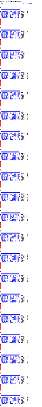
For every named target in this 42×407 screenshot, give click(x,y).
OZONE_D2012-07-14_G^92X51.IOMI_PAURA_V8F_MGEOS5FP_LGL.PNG (10, 253)
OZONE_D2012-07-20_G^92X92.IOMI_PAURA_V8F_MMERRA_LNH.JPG (10, 178)
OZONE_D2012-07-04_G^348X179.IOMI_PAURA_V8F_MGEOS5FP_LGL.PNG (10, 365)
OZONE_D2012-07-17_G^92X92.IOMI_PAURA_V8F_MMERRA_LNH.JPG (10, 215)
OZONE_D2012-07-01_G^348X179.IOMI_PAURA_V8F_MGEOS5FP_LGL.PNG (10, 400)
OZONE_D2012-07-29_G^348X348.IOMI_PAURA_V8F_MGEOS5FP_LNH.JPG (10, 48)
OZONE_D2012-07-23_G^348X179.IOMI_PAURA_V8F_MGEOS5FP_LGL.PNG (10, 135)
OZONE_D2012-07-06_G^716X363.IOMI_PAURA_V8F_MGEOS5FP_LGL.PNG (10, 341)
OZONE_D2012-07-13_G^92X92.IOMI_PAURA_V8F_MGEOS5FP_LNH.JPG (10, 263)
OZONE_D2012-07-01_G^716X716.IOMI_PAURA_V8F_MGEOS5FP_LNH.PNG (10, 398)
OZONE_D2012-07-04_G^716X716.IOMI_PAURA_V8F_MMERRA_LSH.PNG (10, 360)
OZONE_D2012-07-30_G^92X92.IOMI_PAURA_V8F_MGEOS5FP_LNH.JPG (10, 39)
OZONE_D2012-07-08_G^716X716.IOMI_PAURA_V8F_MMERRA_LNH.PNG (10, 315)
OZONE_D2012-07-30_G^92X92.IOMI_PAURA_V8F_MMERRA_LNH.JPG (10, 35)
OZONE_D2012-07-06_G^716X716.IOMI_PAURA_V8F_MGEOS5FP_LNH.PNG (10, 340)
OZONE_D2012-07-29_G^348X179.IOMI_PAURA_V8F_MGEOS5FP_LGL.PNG (10, 49)
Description (31, 3)
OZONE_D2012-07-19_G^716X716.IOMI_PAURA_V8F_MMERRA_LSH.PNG (10, 182)
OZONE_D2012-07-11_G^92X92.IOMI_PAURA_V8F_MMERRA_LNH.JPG (10, 284)
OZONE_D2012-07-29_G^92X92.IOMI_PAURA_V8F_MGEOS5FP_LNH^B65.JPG (11, 56)
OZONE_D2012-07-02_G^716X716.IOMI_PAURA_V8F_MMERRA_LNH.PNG (10, 384)
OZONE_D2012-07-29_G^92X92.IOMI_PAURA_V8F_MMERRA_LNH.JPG (10, 53)
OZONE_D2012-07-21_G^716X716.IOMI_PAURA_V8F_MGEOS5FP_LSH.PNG (10, 157)
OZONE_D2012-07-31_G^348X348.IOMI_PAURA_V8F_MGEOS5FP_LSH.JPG (10, 11)
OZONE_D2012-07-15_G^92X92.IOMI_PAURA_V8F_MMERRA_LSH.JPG (10, 237)
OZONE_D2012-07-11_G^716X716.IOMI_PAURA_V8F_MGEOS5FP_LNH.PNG (10, 280)
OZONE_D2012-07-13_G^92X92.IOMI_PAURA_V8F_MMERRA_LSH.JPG (10, 260)
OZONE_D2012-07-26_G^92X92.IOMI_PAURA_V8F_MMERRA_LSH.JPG (10, 95)
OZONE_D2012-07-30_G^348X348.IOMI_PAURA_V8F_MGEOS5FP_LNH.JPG (10, 30)
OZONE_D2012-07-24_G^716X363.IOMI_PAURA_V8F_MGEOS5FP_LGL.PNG (10, 118)
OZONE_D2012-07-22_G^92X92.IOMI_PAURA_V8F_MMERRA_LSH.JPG (10, 150)
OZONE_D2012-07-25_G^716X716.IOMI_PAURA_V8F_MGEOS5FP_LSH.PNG (10, 102)
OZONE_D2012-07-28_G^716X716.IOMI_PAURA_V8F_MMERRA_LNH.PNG (10, 60)
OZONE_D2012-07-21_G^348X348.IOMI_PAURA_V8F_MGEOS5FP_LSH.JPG (10, 160)
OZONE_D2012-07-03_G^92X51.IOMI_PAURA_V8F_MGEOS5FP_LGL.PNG (10, 382)
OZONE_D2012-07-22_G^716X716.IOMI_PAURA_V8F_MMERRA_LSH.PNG (10, 141)
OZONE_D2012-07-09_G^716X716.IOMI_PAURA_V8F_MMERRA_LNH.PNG (10, 301)
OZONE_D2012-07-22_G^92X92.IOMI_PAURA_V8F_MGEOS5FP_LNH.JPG (10, 153)
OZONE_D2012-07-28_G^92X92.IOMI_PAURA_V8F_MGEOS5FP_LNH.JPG (10, 71)
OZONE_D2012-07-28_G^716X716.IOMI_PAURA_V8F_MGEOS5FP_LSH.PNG (10, 61)
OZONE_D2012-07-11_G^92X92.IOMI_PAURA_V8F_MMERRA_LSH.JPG (10, 283)
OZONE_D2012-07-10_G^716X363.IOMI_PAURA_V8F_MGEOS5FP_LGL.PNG (10, 293)
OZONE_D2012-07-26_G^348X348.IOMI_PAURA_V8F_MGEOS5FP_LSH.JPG (10, 92)
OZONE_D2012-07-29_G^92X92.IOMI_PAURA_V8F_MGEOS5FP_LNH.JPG (10, 57)
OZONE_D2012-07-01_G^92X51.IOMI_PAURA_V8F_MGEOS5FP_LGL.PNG (10, 405)
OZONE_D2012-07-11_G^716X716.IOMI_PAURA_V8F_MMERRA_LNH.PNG (10, 278)
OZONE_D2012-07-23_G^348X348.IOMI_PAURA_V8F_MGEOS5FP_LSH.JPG (10, 133)
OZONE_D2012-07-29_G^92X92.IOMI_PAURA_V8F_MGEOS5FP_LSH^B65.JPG (11, 54)
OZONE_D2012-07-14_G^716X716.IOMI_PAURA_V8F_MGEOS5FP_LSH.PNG (10, 244)
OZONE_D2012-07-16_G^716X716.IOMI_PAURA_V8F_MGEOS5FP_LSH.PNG (10, 221)
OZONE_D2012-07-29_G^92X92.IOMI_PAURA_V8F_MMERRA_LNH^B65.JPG (10, 52)
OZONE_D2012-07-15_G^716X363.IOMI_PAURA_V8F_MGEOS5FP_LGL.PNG (10, 235)
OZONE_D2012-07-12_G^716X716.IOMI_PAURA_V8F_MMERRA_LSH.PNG (10, 265)
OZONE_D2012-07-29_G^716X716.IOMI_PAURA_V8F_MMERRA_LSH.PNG (10, 41)
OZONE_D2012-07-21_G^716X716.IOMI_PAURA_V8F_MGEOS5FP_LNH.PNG (10, 158)
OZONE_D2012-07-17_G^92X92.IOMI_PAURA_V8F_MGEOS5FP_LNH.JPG (10, 217)
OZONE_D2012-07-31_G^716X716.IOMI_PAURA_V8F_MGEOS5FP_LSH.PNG (10, 8)
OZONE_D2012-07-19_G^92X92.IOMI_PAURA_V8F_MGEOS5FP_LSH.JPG (10, 191)
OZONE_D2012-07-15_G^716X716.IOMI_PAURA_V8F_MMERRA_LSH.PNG (10, 231)
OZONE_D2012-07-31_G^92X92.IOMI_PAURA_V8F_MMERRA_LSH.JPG (10, 15)
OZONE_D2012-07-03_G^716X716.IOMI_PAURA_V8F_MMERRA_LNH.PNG (10, 373)
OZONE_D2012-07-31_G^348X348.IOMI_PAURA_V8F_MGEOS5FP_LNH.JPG (10, 12)
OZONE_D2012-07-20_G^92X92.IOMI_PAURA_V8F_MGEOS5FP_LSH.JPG (10, 179)
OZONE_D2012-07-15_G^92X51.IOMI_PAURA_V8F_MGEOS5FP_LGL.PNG (10, 241)
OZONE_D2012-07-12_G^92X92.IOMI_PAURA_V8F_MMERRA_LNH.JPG (10, 273)
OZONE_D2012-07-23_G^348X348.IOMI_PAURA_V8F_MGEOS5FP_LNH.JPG (10, 134)
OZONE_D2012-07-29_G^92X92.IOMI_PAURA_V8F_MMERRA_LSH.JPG (10, 51)
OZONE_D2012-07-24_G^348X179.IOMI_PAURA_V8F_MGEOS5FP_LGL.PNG (10, 121)
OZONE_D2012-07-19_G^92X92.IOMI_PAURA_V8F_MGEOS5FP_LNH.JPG (10, 192)
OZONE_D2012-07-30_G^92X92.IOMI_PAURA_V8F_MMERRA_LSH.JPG (10, 33)
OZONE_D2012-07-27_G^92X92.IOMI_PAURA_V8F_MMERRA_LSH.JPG (10, 81)
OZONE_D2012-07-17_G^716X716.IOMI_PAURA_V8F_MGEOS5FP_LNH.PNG (10, 211)
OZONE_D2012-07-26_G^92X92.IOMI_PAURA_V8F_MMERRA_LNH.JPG (10, 96)
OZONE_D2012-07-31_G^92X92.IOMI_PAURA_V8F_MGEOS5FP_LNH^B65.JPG (11, 20)
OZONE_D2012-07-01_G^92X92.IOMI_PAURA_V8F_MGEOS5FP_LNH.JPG (10, 404)
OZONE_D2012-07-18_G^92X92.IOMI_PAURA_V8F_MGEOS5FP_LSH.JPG (10, 204)
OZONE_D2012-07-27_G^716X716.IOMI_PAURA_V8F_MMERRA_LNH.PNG (10, 74)
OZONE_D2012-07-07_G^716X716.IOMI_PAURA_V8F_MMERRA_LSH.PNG (10, 325)
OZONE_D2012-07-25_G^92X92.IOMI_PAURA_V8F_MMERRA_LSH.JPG (10, 109)
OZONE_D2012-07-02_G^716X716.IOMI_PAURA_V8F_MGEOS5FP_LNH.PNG (10, 386)
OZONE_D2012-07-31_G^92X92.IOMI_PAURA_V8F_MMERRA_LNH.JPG (10, 17)
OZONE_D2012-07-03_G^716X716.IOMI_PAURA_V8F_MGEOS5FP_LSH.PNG (10, 374)
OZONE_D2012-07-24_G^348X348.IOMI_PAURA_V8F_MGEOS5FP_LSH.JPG (10, 119)
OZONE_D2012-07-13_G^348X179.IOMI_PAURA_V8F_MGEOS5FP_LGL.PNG (10, 259)
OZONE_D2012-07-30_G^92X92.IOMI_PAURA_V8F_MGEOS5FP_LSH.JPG (10, 37)
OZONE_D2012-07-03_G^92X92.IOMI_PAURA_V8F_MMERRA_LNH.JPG (10, 379)
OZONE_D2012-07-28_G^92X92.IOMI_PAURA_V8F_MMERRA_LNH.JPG (10, 69)
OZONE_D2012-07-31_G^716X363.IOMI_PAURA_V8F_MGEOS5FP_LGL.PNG (10, 10)
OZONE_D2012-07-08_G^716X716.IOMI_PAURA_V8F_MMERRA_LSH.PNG (10, 314)
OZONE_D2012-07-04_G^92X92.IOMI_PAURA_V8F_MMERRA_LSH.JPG (10, 366)
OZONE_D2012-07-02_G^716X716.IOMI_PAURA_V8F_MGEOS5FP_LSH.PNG (10, 385)
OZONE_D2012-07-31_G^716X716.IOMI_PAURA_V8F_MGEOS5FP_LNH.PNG (10, 9)
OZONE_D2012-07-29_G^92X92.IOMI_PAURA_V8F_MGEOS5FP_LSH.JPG (10, 55)
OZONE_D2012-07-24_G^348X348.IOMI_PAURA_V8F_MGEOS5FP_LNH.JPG (10, 120)
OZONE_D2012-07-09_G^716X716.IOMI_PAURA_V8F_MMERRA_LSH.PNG (10, 300)
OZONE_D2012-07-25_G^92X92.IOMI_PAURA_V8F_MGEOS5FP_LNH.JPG (10, 112)
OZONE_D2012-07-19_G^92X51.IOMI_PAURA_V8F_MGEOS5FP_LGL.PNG (10, 193)
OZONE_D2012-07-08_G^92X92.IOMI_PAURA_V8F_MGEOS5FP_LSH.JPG (10, 322)
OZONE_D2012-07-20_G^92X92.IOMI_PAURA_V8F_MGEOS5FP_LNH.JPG (10, 180)
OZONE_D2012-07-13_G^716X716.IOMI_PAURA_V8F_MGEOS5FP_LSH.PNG (10, 256)
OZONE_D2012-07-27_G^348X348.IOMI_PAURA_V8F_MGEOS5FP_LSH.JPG (10, 78)
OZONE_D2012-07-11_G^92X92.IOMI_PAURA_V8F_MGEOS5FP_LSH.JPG (10, 285)
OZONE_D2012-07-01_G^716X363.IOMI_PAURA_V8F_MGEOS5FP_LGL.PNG (10, 399)
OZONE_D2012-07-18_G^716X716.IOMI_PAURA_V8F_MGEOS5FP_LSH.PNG (10, 196)
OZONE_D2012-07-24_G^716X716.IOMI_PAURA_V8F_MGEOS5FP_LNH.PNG (10, 117)
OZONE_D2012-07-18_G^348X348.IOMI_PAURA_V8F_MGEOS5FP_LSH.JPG (10, 199)
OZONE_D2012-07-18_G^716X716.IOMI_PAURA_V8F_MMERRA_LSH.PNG (10, 194)
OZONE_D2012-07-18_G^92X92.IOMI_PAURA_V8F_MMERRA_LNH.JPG (10, 203)
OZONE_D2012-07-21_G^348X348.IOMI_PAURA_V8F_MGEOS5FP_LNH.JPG (10, 161)
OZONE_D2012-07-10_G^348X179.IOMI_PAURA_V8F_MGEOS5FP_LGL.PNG (10, 294)
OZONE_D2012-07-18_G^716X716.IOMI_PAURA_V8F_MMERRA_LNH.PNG (10, 195)
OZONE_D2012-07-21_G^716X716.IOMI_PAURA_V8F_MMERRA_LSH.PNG (10, 155)
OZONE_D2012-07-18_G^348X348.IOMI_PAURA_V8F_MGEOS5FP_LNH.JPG (10, 200)
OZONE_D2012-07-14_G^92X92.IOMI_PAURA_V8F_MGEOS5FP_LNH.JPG (10, 252)
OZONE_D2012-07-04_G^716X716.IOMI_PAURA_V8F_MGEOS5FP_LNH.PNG (10, 363)
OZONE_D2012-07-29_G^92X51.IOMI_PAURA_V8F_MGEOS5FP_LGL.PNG (10, 58)
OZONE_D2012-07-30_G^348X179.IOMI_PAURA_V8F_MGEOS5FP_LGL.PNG (10, 31)
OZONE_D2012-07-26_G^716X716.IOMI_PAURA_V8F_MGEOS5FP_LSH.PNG (10, 89)
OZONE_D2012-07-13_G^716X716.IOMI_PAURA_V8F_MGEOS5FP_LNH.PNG (10, 257)
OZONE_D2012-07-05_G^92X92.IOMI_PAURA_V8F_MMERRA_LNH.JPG (10, 356)
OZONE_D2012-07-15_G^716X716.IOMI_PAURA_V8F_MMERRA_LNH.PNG (10, 232)
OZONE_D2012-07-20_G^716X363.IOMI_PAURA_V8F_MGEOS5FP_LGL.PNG (10, 173)
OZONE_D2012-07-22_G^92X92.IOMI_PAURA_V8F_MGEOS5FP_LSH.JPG (10, 152)
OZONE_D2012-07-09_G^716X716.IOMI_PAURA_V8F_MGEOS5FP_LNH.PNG (10, 303)
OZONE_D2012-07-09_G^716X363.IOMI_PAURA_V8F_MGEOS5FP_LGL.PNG (10, 304)
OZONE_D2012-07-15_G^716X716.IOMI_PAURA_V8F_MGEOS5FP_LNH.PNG (10, 234)
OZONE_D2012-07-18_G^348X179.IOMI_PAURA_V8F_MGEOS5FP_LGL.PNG (10, 201)
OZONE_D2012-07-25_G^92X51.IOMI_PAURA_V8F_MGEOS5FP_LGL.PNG (10, 113)
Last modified (23, 3)
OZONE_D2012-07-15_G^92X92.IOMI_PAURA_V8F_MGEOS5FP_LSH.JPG (10, 239)
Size (28, 3)
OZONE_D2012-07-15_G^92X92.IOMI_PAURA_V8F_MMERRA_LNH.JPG (10, 238)
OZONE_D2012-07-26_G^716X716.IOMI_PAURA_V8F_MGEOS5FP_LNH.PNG (10, 90)
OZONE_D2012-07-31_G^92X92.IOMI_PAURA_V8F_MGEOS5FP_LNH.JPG (10, 21)
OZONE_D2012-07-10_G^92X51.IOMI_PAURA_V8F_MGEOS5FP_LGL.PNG (10, 299)
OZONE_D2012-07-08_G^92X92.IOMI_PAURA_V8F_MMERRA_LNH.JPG (10, 321)
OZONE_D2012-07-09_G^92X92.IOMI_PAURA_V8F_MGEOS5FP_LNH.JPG (10, 312)
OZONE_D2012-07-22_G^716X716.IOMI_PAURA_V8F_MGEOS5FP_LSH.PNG (10, 143)
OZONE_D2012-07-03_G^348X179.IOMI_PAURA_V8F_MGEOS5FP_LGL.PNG (10, 377)
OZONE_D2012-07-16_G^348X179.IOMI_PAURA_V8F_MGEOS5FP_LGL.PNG (10, 224)
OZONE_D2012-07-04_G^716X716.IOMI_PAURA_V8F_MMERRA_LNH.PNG (10, 361)
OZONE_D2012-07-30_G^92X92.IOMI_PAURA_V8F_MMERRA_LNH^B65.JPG (10, 34)
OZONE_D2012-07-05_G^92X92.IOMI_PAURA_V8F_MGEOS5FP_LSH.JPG (10, 357)
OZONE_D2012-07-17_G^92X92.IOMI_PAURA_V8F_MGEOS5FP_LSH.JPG (10, 216)
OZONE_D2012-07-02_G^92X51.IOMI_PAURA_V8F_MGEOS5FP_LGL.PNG (10, 394)
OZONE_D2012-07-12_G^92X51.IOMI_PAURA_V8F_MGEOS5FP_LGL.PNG (10, 276)
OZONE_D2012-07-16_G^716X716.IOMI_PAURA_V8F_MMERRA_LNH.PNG (10, 220)
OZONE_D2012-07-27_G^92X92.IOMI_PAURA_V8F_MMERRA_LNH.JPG (10, 82)
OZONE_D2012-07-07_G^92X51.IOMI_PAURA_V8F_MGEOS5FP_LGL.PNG (10, 336)
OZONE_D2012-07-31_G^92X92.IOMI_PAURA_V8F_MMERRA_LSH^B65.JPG (10, 14)
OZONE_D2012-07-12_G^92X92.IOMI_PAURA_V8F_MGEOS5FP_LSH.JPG (10, 274)
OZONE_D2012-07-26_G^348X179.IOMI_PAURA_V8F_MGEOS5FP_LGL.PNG (10, 94)
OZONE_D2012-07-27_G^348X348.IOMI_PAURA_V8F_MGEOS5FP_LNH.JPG (10, 79)
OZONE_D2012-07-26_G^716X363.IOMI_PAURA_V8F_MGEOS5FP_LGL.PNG (10, 91)
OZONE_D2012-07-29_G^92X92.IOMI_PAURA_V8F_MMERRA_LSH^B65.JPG (10, 50)
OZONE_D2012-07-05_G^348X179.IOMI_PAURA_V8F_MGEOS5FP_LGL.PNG (10, 354)
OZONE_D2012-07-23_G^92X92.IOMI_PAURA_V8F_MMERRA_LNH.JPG (10, 137)
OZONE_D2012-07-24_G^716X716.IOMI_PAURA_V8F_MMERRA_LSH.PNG (10, 114)
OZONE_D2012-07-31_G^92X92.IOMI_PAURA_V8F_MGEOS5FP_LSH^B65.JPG (11, 18)
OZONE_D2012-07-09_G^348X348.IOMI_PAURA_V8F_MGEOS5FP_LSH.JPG (10, 305)
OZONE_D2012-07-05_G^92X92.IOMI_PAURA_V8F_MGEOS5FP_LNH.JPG (10, 358)
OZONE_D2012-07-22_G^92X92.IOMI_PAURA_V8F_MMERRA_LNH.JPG (10, 151)
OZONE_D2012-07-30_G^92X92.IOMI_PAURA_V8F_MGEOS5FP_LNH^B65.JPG (11, 38)
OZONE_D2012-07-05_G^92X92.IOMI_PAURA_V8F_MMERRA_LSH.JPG (10, 355)
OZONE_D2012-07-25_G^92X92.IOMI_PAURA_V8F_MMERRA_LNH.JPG (10, 110)
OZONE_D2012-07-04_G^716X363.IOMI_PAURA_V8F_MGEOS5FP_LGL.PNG (10, 364)
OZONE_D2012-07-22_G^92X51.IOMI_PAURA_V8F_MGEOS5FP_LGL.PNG (10, 154)
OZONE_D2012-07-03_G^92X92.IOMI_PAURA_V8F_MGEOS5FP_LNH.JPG (10, 381)
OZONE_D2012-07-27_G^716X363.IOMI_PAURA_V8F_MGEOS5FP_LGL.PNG (10, 77)
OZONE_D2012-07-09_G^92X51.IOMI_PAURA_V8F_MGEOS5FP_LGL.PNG (10, 313)
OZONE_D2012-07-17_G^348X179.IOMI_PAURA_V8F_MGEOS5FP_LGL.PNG (10, 213)
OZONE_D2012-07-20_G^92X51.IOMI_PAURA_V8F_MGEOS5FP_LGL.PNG (10, 181)
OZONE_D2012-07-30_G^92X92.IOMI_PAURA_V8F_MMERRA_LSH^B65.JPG (10, 32)
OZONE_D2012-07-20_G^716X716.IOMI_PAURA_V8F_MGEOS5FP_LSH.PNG (10, 171)
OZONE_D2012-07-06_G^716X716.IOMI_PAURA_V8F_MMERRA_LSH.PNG (10, 337)
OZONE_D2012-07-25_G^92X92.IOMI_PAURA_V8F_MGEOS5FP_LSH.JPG (10, 111)
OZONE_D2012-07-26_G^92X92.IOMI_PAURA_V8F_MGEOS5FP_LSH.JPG (10, 97)
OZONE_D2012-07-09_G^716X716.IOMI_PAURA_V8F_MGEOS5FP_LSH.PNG (10, 302)
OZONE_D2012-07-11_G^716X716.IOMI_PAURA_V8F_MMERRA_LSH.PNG (10, 277)
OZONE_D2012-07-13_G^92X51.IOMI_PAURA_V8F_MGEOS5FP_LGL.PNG (10, 264)
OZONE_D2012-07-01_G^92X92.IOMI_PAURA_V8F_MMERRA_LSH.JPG (10, 401)
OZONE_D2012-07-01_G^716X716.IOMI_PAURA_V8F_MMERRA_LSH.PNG (10, 395)
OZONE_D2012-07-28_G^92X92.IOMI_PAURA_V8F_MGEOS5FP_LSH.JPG (10, 70)
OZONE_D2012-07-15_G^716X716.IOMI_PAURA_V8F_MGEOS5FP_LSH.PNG (10, 233)
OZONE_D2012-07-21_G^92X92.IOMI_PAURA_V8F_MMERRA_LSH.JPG (10, 163)
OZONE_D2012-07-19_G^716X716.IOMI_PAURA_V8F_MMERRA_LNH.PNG (10, 183)
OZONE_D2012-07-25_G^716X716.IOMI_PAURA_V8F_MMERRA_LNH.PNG (10, 101)
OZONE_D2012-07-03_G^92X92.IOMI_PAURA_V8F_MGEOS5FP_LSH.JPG (10, 380)
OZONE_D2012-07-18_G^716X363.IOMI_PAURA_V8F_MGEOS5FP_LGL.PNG (10, 198)
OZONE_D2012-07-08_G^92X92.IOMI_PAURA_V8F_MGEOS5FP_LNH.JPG (10, 323)
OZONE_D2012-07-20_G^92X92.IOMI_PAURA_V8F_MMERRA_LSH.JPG (10, 177)
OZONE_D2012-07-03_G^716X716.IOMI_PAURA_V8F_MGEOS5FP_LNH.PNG (10, 375)
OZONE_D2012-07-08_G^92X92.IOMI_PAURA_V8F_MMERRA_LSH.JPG (10, 320)
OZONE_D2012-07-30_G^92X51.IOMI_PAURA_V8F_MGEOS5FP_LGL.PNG (10, 40)
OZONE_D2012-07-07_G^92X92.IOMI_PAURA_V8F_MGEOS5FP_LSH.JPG (10, 334)
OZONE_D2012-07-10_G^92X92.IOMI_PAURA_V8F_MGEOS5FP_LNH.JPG (10, 298)
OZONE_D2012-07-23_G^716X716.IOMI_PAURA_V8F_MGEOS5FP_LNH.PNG (10, 131)
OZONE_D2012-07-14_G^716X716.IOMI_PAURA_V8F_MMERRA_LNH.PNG (10, 243)
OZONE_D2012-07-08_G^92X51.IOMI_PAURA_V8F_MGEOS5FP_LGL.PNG (10, 324)
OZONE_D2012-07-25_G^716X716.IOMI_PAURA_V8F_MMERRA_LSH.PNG (10, 100)
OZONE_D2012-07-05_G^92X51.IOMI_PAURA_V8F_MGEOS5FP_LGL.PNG (10, 359)
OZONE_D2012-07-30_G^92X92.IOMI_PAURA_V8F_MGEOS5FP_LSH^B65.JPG (11, 36)
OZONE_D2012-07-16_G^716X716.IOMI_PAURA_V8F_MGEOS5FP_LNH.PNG (10, 222)
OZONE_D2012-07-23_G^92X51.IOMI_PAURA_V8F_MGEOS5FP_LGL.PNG (10, 140)
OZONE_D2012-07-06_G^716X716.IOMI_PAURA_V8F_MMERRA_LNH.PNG (10, 338)
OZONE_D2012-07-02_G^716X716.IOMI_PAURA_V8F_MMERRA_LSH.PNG (10, 383)
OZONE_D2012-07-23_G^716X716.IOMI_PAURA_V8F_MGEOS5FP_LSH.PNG (10, 130)
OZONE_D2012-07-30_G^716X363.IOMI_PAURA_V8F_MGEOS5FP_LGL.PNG (10, 28)
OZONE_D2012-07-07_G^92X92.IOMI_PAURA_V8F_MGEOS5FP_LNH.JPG (10, 335)
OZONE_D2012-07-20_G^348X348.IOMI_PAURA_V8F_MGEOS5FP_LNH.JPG (10, 175)
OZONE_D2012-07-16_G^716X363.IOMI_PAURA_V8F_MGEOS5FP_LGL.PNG (10, 223)
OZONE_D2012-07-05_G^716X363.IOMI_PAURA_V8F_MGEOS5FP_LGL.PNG (10, 353)
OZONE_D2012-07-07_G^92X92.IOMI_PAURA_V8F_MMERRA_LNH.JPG (10, 333)
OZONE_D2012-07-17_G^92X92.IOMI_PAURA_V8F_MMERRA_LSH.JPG (10, 214)
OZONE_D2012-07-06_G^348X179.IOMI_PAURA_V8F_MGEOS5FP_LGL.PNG (10, 342)
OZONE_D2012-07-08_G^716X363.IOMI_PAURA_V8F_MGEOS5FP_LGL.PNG (10, 318)
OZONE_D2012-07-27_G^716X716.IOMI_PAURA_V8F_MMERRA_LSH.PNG (10, 73)
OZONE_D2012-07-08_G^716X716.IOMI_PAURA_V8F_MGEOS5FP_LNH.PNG (10, 317)
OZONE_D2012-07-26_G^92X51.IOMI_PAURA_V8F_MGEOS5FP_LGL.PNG (10, 99)
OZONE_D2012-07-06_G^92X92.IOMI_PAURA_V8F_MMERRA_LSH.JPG (10, 343)
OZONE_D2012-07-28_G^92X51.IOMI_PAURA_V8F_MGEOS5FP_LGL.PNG (10, 72)
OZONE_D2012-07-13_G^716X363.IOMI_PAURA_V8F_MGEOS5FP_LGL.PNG (10, 258)
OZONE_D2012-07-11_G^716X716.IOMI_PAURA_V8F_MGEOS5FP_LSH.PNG (10, 279)
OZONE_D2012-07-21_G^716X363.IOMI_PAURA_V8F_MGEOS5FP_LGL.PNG (10, 159)
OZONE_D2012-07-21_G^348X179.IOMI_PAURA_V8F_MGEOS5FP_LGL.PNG (10, 162)
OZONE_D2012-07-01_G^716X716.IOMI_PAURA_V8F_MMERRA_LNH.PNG (10, 396)
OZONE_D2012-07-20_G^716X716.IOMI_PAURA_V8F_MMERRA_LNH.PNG (10, 170)
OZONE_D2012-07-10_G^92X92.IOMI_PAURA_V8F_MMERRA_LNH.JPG (10, 296)
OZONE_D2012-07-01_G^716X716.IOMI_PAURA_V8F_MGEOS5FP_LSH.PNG (10, 397)
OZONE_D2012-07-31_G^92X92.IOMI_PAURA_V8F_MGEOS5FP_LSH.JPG (10, 19)
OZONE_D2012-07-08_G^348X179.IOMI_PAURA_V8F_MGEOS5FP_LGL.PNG (10, 319)
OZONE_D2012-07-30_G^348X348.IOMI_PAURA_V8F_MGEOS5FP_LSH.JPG (10, 29)
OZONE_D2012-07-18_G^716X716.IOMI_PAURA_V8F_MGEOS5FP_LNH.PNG (10, 197)
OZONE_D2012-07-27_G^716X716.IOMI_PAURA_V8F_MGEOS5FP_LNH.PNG (10, 76)
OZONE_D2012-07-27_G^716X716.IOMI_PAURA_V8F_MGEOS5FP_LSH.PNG (10, 75)
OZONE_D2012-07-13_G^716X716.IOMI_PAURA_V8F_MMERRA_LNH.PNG (10, 255)
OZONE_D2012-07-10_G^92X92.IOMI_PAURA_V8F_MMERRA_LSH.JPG (10, 295)
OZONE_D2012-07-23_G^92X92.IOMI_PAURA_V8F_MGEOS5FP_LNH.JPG (10, 139)
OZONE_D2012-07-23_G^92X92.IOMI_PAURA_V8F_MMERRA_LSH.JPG (10, 136)
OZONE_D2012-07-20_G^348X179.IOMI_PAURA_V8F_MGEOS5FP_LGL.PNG (10, 176)
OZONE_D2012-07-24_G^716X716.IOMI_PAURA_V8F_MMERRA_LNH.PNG (10, 115)
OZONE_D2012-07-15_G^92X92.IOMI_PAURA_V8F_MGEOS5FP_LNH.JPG (10, 240)
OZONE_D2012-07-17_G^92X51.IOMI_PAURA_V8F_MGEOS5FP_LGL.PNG (10, 218)
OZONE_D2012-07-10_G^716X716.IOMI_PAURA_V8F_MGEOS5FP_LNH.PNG (10, 292)
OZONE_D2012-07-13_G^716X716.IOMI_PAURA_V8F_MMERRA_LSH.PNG (10, 254)
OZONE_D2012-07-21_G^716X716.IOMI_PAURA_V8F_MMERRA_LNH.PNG (10, 156)
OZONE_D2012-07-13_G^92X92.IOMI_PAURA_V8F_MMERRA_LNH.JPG (10, 261)
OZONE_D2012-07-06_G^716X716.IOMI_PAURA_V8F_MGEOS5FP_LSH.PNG (10, 339)
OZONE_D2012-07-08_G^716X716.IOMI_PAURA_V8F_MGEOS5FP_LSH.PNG (10, 316)
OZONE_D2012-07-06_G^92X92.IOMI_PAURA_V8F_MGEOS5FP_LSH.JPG (10, 345)
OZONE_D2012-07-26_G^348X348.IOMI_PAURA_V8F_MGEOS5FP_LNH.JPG (10, 93)
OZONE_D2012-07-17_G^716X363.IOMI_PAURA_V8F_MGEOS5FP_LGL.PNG (10, 212)
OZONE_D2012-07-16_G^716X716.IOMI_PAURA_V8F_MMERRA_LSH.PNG (10, 219)
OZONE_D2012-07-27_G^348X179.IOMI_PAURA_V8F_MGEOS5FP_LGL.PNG (10, 80)
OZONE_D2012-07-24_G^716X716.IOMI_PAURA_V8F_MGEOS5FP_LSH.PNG (10, 116)
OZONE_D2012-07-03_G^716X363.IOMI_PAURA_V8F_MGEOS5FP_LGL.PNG (10, 376)
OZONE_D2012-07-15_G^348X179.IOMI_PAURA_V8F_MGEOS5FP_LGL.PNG (10, 236)
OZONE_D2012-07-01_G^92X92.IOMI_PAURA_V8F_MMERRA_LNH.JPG (10, 402)
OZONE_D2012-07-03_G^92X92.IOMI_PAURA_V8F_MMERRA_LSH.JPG (10, 378)
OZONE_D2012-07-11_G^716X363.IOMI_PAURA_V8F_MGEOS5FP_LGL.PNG (10, 281)
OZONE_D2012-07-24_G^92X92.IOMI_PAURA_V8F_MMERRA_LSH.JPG (10, 122)
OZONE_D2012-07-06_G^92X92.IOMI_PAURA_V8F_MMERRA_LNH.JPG (10, 344)
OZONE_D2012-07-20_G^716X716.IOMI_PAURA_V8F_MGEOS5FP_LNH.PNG (10, 172)
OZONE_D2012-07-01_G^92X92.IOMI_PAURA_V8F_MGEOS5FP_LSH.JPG (10, 403)
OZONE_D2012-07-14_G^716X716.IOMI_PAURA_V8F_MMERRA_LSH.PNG (10, 242)
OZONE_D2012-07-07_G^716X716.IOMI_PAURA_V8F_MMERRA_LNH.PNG (10, 326)
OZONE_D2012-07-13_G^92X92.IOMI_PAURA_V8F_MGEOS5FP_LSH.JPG (10, 262)
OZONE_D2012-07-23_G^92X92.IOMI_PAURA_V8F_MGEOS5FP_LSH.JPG (10, 138)
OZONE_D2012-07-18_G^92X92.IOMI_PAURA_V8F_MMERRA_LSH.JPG (10, 202)
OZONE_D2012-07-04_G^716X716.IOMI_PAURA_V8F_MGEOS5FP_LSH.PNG (10, 362)
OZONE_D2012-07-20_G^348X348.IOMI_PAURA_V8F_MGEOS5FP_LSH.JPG (10, 174)
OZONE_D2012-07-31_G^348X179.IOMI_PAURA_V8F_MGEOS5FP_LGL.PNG (10, 13)
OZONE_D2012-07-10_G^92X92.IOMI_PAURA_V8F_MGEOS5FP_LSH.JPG (10, 297)
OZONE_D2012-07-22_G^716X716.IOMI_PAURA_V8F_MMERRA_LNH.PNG (10, 142)
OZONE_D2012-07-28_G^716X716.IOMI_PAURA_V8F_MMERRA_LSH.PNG (10, 59)
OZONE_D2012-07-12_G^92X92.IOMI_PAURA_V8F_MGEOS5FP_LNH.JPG (10, 275)
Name (2, 3)
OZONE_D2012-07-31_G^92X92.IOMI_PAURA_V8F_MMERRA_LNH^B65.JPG (10, 16)
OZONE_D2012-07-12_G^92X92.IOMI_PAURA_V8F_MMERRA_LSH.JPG (10, 272)
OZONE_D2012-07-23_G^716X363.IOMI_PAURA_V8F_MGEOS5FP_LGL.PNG (10, 132)
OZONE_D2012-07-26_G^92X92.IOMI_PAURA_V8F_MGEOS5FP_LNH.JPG (10, 98)
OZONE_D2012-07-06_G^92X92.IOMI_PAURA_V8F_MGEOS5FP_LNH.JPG (10, 346)
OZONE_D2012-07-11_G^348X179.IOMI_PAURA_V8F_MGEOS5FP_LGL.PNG (10, 282)
